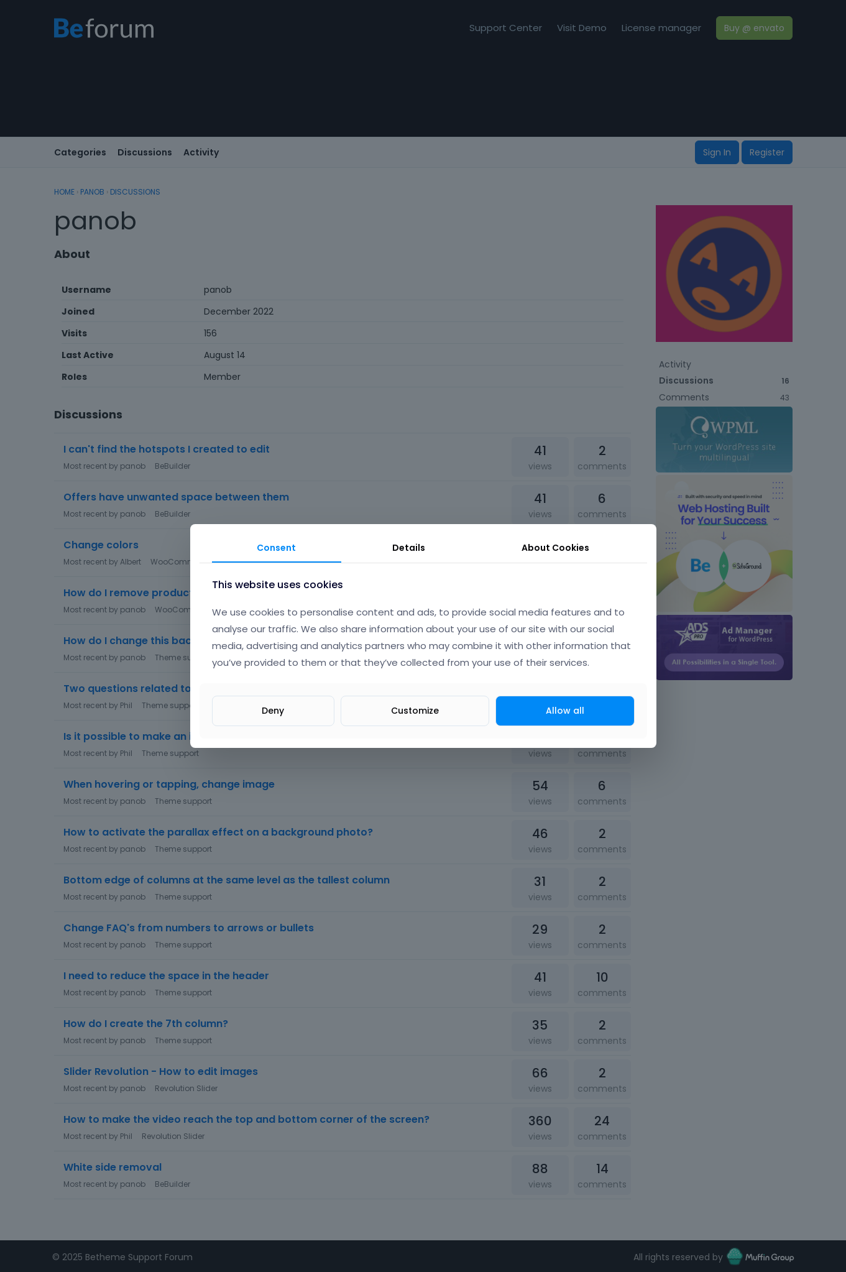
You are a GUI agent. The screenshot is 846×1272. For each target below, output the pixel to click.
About (555, 548)
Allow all (565, 710)
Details (408, 548)
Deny (273, 710)
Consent (276, 548)
